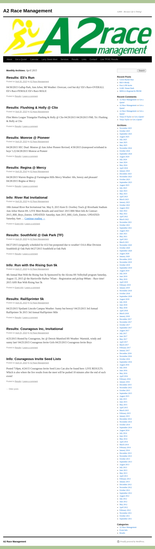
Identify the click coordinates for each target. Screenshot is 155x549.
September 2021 (126, 228)
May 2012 (123, 504)
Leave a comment (30, 96)
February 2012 (125, 510)
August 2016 (124, 365)
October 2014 (125, 425)
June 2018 (123, 305)
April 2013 (124, 476)
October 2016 (125, 359)
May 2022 (123, 214)
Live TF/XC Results (109, 59)
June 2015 (123, 402)
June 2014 (123, 436)
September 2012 (126, 493)
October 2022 (125, 205)
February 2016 (125, 379)
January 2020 (125, 256)
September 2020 (126, 251)
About (9, 59)
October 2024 (125, 151)
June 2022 (123, 211)
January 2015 (125, 416)
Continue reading (35, 218)
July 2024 (123, 159)
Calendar (34, 59)
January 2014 (125, 450)
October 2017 (125, 325)
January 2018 (125, 316)
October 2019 (125, 265)
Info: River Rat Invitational (26, 197)
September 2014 (126, 427)
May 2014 (123, 439)
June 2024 (123, 162)
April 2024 (124, 168)
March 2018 (124, 313)
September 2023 (126, 182)
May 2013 (123, 473)
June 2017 (123, 336)
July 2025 (123, 139)
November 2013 (126, 456)
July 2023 (123, 188)
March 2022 (124, 219)
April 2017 (124, 342)
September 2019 (126, 268)
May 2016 (123, 373)
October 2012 (125, 490)
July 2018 (123, 302)
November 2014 (126, 422)
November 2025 (126, 128)
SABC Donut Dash (127, 88)
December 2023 (126, 174)
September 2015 (126, 393)
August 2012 (124, 496)
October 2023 (125, 179)
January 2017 (125, 350)
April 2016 (124, 376)
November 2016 (126, 356)
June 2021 (123, 234)
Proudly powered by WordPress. (132, 541)
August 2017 (124, 330)
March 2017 (124, 345)
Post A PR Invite (126, 85)
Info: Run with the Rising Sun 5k (31, 265)
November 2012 (126, 487)
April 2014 (124, 442)
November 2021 (126, 222)
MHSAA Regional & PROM (130, 91)
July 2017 (123, 333)
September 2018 (126, 296)
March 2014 (124, 445)
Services (64, 59)
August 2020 (124, 253)
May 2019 (123, 279)
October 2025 (125, 131)
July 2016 (123, 368)
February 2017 (125, 348)
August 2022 (124, 208)
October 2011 (125, 516)
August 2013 (124, 464)
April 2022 (124, 216)
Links (84, 59)
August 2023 (124, 185)
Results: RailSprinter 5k (25, 299)
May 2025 (123, 145)
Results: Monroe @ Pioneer (28, 137)
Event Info (19, 224)
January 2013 (125, 482)
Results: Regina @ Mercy (26, 167)
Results (75, 59)
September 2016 (126, 362)
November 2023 (126, 177)
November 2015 (126, 387)
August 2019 (124, 271)
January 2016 (125, 382)
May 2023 (123, 194)
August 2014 (124, 430)
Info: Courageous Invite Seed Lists (33, 359)
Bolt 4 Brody (125, 82)
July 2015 (123, 399)
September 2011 (126, 519)
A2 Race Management (27, 10)
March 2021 (124, 242)
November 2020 (126, 245)
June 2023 (123, 191)
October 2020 (125, 248)
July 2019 (123, 273)
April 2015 (124, 407)
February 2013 (125, 479)
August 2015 (124, 396)
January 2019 (125, 288)
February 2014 (125, 447)
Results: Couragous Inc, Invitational (34, 329)
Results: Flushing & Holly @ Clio (32, 107)
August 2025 (124, 137)
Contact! (93, 59)
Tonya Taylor (125, 119)
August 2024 (124, 157)
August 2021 (124, 231)
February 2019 (125, 285)
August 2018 (124, 299)
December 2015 (126, 385)
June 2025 (123, 142)
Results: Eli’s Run (20, 77)
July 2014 (123, 433)
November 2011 (126, 513)
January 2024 (125, 171)
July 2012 (123, 499)
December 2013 (126, 453)
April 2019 (124, 282)
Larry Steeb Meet (49, 59)
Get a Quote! (21, 59)
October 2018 (125, 293)
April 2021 (124, 239)
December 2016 (126, 353)
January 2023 (125, 202)
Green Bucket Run (127, 80)
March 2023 (124, 199)
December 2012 (126, 484)
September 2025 (126, 134)
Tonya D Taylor (125, 117)
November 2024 (126, 148)
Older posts (12, 389)
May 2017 (123, 339)
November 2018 (126, 291)
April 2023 (124, 196)
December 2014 (126, 419)
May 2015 (123, 405)
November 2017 (126, 322)
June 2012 (123, 502)
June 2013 (123, 470)
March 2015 (124, 410)
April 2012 (124, 507)
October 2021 (125, 225)
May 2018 (123, 308)
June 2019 (123, 276)
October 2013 (125, 459)
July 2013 (123, 467)
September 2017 (126, 328)
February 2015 (125, 413)
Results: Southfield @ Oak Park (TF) (34, 235)
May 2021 (123, 236)
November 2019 (126, 262)
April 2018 (124, 311)
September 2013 (126, 462)
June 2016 (123, 370)
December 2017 (126, 319)
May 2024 (123, 165)
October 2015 (125, 390)
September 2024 (126, 154)
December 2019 (126, 259)
